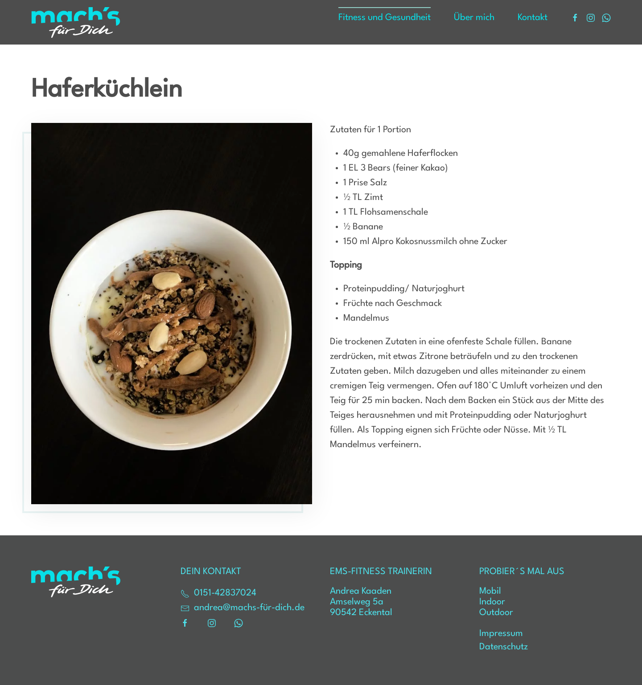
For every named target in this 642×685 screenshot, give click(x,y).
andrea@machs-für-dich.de (243, 608)
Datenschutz (503, 647)
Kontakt (532, 17)
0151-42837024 (218, 593)
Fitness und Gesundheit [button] (384, 17)
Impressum (501, 633)
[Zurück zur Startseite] (75, 22)
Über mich (474, 17)
